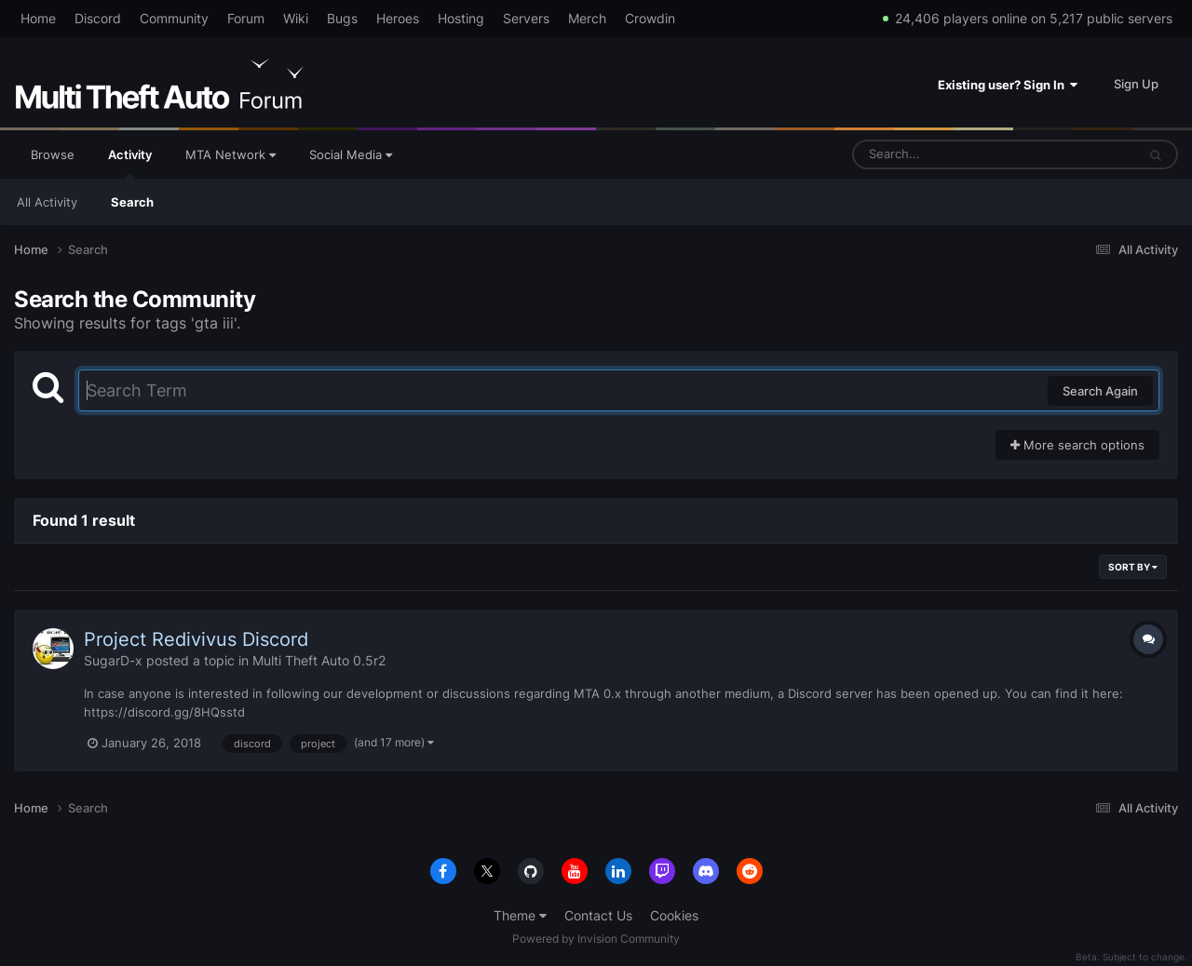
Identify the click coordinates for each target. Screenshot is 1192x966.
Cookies (674, 915)
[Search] (945, 154)
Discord (97, 18)
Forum (245, 18)
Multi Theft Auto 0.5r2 (319, 660)
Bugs (342, 18)
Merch (587, 18)
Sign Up (1136, 83)
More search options (1077, 444)
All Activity (47, 202)
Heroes (397, 18)
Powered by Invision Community (596, 939)
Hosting (461, 18)
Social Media (350, 154)
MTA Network (230, 154)
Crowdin (650, 18)
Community (174, 18)
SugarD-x (113, 660)
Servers (526, 18)
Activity (130, 163)
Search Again (1100, 390)
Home (38, 18)
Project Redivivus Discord (196, 639)
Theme (520, 915)
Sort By (1133, 566)
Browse (52, 154)
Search (132, 202)
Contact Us (598, 915)
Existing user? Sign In (1007, 84)
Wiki (295, 18)
